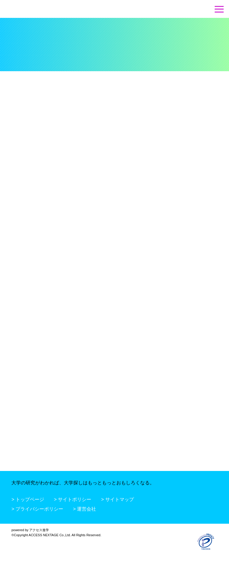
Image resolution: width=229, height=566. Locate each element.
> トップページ (27, 499)
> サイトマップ (117, 499)
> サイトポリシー (73, 499)
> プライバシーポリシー (37, 508)
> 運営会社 (84, 508)
